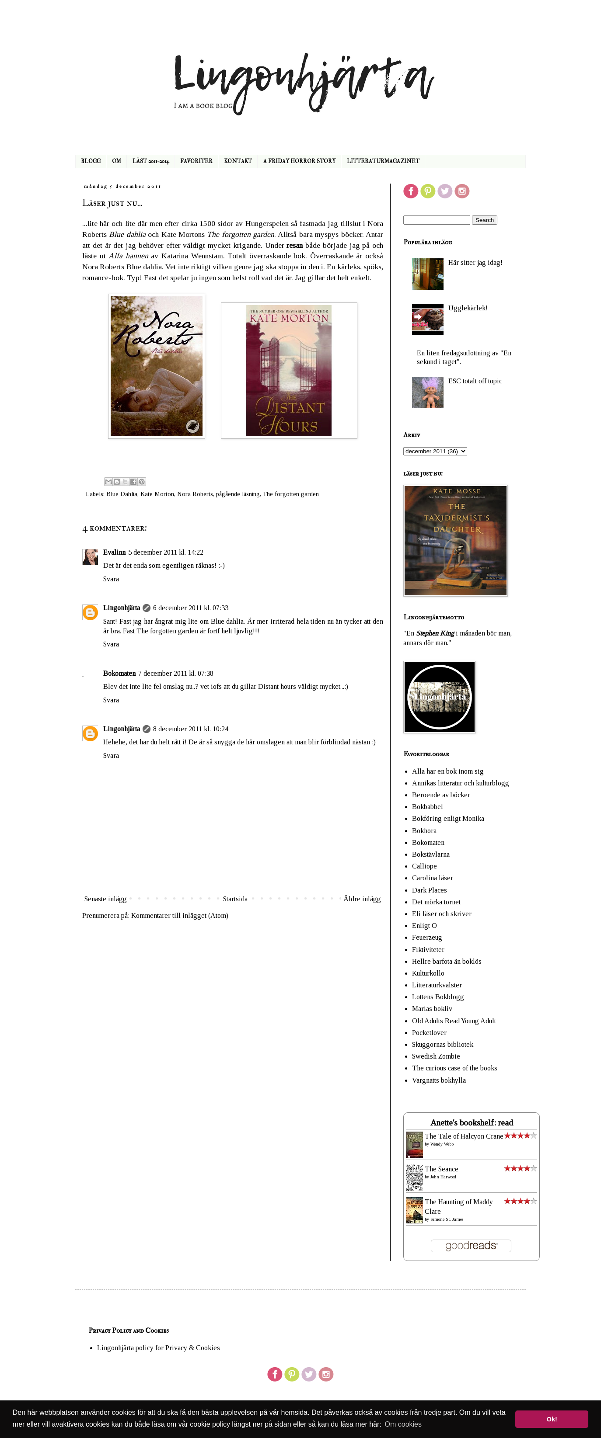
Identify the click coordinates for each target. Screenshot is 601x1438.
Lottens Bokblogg (438, 996)
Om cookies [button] (403, 1424)
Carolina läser (432, 878)
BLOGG (91, 161)
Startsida (235, 899)
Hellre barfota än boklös (447, 961)
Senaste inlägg (105, 899)
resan (295, 245)
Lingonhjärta (121, 607)
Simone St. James (446, 1219)
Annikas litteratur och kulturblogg (460, 783)
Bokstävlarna (431, 854)
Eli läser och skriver (442, 913)
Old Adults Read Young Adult (454, 1021)
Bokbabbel (427, 806)
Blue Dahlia (121, 493)
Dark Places (429, 890)
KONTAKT (238, 161)
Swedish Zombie (436, 1056)
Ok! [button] (552, 1419)
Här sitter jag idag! (475, 262)
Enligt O (424, 925)
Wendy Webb (442, 1144)
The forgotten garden (291, 493)
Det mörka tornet (436, 902)
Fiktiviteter (428, 949)
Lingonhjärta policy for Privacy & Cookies (158, 1347)
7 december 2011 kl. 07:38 (175, 673)
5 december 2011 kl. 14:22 (165, 552)
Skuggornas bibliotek (442, 1044)
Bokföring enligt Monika (448, 818)
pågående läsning (238, 493)
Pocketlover (429, 1032)
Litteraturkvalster (437, 985)
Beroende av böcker (441, 795)
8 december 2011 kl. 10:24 (190, 729)
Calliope (424, 866)
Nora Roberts (195, 493)
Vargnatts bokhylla (439, 1080)
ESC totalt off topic (475, 381)
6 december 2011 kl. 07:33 (190, 607)
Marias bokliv (432, 1008)
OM (116, 161)
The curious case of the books (454, 1068)
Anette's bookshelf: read (471, 1122)
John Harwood (443, 1176)
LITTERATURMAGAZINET (383, 161)
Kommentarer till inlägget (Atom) (179, 915)
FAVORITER (196, 161)
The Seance (441, 1169)
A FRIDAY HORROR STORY (299, 161)
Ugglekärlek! (468, 308)
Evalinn (114, 552)
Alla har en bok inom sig (448, 771)
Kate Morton (157, 493)
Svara (111, 579)
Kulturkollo (428, 973)
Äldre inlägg (362, 899)
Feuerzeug (427, 937)
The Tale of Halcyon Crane (464, 1136)
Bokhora (424, 830)
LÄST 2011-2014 (151, 161)
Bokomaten (119, 673)
